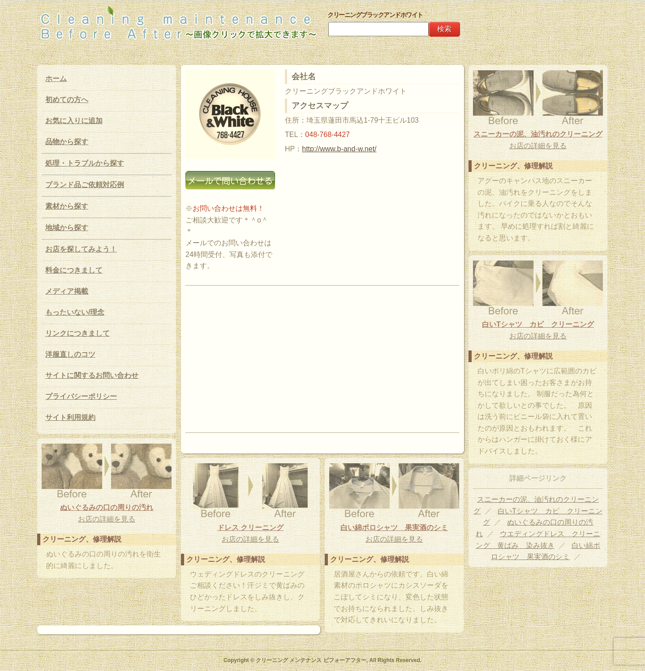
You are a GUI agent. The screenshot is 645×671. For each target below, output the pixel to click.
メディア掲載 (66, 291)
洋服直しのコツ (70, 354)
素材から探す (66, 206)
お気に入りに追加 (74, 120)
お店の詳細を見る (538, 146)
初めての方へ (66, 99)
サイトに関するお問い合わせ (91, 375)
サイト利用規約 (70, 417)
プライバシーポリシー (81, 396)
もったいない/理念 (74, 312)
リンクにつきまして (77, 333)
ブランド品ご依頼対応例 (84, 184)
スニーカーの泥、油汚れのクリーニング (537, 134)
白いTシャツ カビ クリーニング (538, 324)
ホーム (56, 78)
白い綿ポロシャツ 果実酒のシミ (394, 527)
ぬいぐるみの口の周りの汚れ (106, 507)
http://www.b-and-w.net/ (339, 149)
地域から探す (66, 227)
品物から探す (66, 141)
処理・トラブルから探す (84, 163)
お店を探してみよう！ (81, 249)
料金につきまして (74, 270)
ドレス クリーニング (250, 527)
